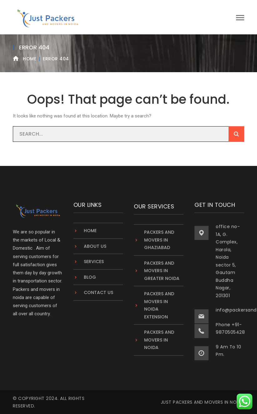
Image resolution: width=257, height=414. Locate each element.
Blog (90, 277)
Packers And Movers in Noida (159, 340)
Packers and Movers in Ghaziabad (159, 240)
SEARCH (236, 134)
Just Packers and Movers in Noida (202, 402)
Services (94, 261)
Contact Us (98, 292)
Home (29, 59)
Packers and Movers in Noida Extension (159, 305)
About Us (95, 246)
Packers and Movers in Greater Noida (161, 271)
